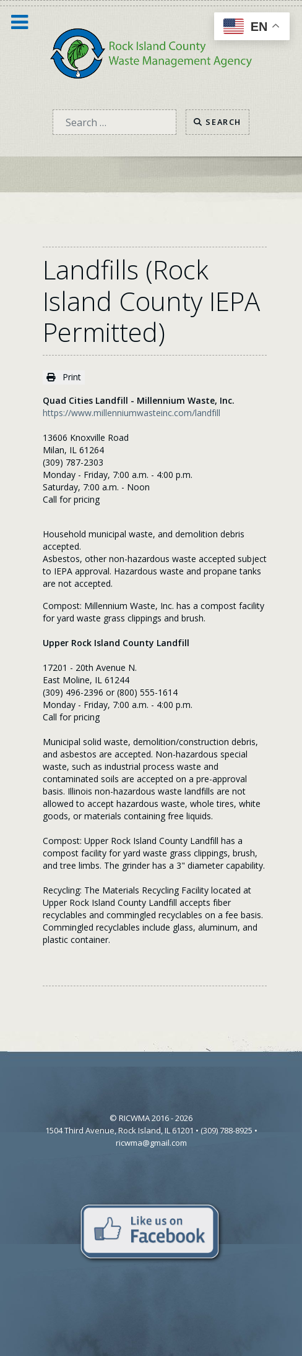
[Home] (151, 52)
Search (217, 121)
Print (63, 377)
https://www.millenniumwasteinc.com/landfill (131, 413)
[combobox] (114, 122)
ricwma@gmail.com (151, 1142)
